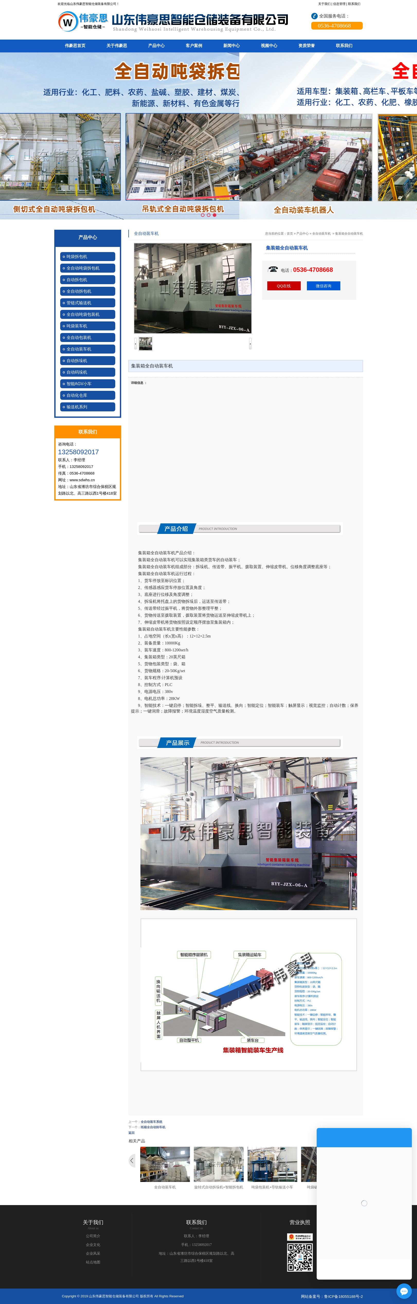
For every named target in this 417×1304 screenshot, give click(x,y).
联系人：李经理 (196, 1236)
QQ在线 (284, 286)
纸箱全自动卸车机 (153, 1127)
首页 (290, 233)
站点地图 (93, 1262)
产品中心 (302, 233)
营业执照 (300, 1222)
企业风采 (93, 1253)
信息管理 (339, 4)
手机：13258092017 (196, 1245)
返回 (131, 1133)
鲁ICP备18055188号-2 (343, 1296)
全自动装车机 (321, 233)
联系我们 (354, 4)
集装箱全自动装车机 (349, 233)
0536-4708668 (313, 269)
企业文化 (93, 1245)
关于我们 (324, 4)
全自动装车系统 (151, 1122)
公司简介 (93, 1236)
